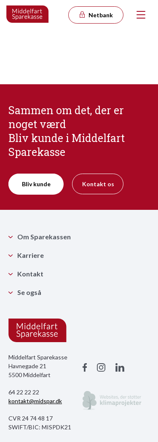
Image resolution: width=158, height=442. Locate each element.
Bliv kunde (36, 184)
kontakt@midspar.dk (35, 400)
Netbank (95, 15)
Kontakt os (98, 184)
